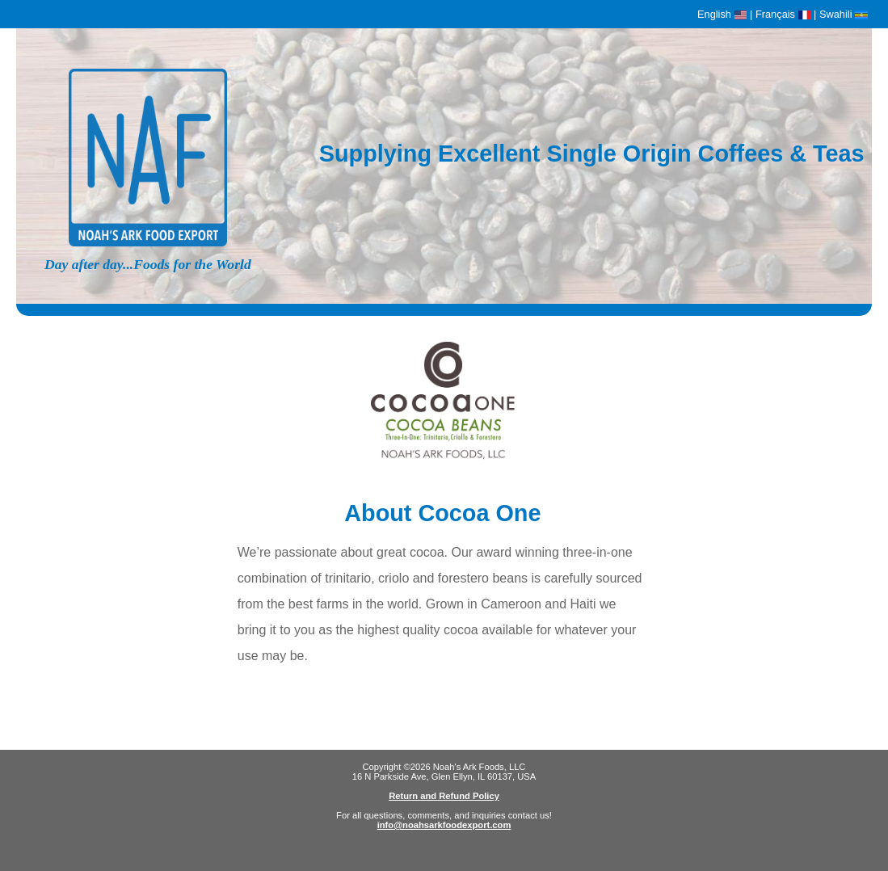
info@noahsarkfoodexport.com (444, 825)
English (722, 14)
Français (783, 14)
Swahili (843, 14)
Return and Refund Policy (444, 796)
